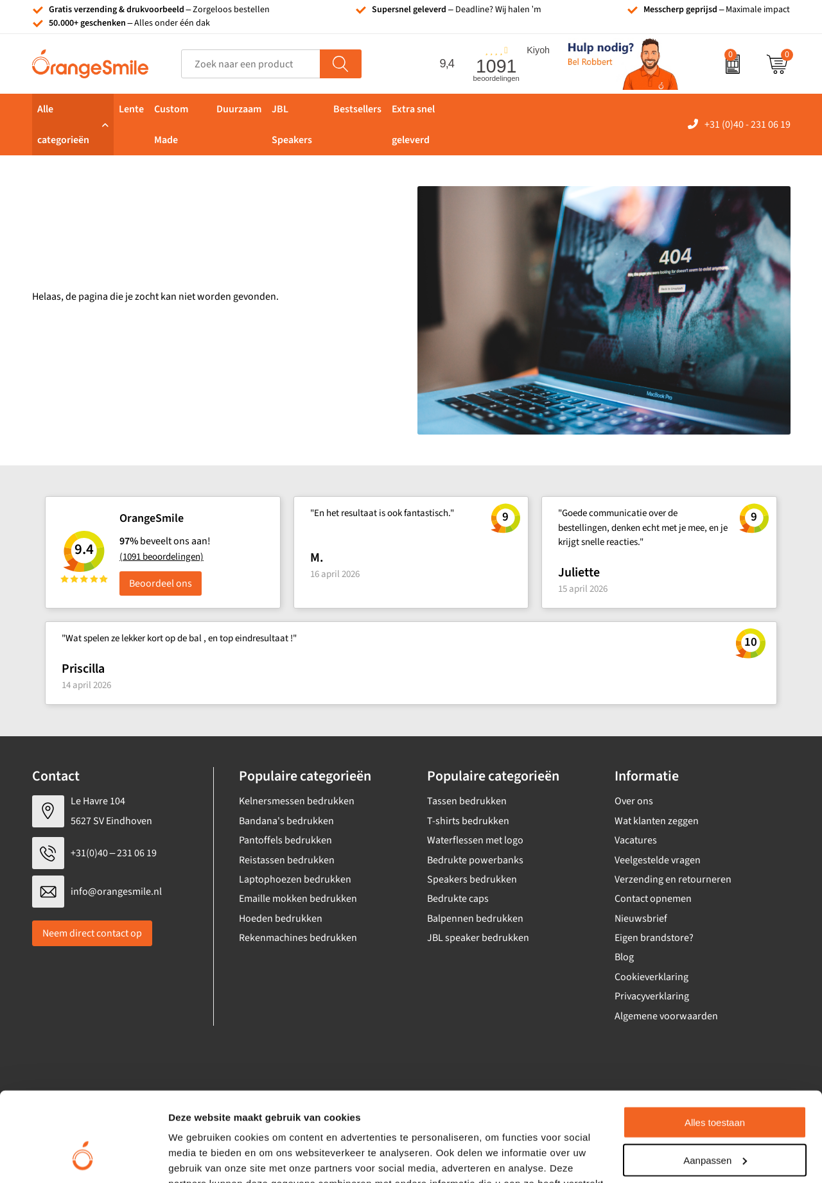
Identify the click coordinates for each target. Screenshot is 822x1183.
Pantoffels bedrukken (285, 840)
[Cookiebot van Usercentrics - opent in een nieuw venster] (83, 1158)
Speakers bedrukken (472, 879)
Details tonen (198, 1157)
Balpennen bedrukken (475, 918)
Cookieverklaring (651, 977)
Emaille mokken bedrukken (298, 899)
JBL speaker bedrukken (478, 938)
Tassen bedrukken (467, 801)
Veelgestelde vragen (658, 860)
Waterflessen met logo (475, 840)
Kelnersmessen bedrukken (296, 801)
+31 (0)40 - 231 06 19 (747, 124)
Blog (624, 957)
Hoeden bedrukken (280, 918)
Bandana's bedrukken (286, 821)
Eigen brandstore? (654, 938)
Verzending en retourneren (673, 879)
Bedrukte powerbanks (475, 860)
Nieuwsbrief (641, 918)
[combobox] (250, 63)
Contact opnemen (653, 899)
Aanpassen (715, 1083)
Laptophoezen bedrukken (295, 879)
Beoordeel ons (160, 583)
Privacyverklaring (652, 996)
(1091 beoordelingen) (161, 557)
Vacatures (636, 840)
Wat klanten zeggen (657, 821)
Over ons (634, 801)
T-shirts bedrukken (468, 821)
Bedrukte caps (458, 899)
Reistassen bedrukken (287, 860)
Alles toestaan (715, 1046)
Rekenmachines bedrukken (298, 938)
